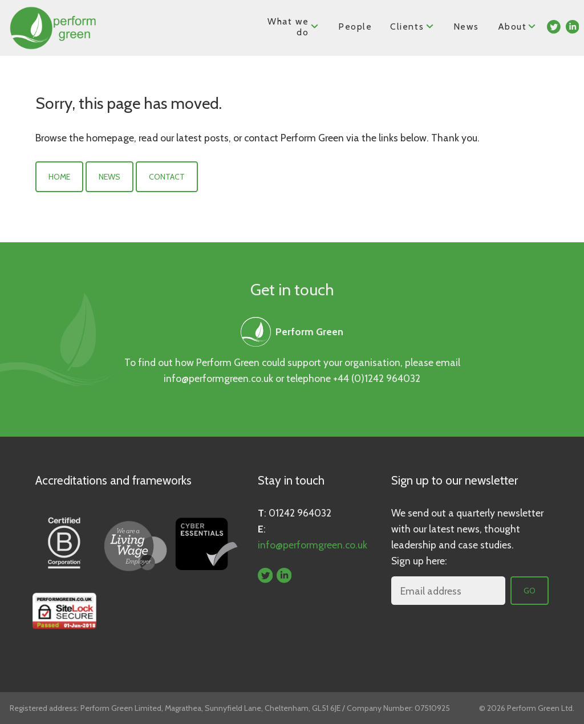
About (517, 26)
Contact (167, 177)
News (465, 26)
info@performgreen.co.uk (218, 378)
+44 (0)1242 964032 (376, 378)
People (355, 26)
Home (59, 177)
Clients (412, 26)
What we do (293, 27)
